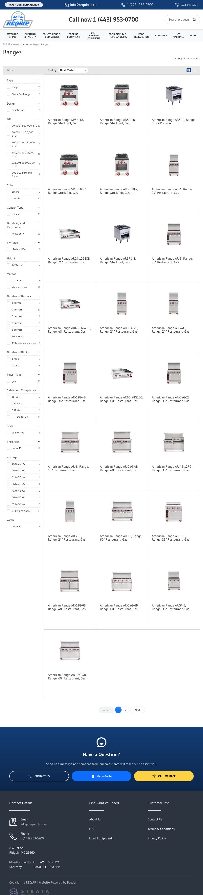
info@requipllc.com (33, 824)
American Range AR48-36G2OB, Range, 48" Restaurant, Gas (69, 329)
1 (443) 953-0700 (116, 19)
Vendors (16, 44)
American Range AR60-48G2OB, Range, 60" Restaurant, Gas (121, 399)
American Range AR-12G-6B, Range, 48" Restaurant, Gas (67, 607)
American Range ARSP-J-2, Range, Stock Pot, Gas (118, 260)
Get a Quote (101, 776)
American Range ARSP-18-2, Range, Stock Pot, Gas (119, 190)
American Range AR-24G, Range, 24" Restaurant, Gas (170, 329)
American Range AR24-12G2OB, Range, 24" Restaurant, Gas (69, 260)
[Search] (182, 19)
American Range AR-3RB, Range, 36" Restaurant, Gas (170, 537)
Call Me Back (164, 776)
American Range (30, 44)
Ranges (44, 44)
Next (137, 709)
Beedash (73, 882)
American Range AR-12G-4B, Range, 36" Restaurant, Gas (67, 399)
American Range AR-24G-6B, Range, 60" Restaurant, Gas (119, 607)
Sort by (52, 70)
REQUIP (6, 44)
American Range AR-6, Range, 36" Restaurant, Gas (172, 260)
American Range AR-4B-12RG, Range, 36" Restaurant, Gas (172, 468)
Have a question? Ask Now (24, 4)
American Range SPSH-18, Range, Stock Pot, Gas (66, 121)
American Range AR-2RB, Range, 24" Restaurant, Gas (66, 537)
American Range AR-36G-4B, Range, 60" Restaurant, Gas (67, 676)
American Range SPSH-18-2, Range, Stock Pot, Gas (67, 190)
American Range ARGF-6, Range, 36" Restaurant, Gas (170, 607)
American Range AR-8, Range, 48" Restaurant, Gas (68, 468)
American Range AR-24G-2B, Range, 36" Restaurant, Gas (171, 399)
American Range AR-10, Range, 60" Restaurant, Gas (121, 537)
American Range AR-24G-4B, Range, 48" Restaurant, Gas (119, 468)
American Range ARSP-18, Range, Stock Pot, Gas (118, 121)
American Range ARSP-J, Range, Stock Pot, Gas (173, 121)
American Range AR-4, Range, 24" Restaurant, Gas (172, 190)
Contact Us (39, 776)
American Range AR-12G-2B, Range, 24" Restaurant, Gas (119, 329)
